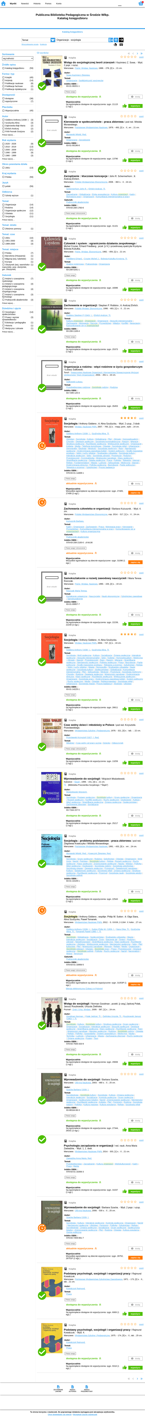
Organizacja (71, 140)
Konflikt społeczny (93, 800)
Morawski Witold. (76, 134)
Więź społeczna (73, 802)
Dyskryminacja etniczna (77, 465)
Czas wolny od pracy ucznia (88, 743)
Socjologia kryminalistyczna (107, 441)
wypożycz (135, 106)
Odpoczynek (117, 743)
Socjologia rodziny (103, 866)
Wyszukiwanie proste (30, 44)
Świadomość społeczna (85, 870)
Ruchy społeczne (75, 681)
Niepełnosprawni (82, 942)
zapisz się (135, 493)
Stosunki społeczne (120, 1026)
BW (102, 3)
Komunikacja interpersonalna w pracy (113, 196)
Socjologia (80, 439)
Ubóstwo (70, 439)
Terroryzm (78, 953)
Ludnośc (80, 1036)
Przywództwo (105, 323)
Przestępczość (73, 458)
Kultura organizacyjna (90, 531)
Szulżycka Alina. (100, 433)
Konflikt (124, 323)
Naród (75, 861)
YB (107, 3)
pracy (101, 949)
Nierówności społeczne (87, 662)
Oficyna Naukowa (83, 1082)
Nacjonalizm (133, 951)
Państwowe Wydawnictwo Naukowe (91, 127)
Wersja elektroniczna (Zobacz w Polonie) (84, 988)
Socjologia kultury (127, 453)
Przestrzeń (109, 868)
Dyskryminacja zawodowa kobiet (92, 451)
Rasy (121, 448)
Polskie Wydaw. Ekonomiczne (88, 308)
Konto (59, 3)
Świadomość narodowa (126, 868)
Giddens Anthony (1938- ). (78, 433)
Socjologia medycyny (107, 448)
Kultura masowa (90, 1104)
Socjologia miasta (87, 684)
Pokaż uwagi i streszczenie (75, 213)
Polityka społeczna (97, 465)
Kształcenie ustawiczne (76, 596)
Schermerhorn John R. (76, 189)
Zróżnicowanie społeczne (105, 864)
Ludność (102, 463)
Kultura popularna (108, 1104)
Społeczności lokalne (88, 1100)
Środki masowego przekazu (89, 665)
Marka (76, 1166)
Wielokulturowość (123, 1164)
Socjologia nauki (116, 873)
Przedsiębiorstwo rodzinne (78, 387)
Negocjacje (135, 323)
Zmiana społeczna (122, 655)
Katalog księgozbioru (72, 32)
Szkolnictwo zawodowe (131, 596)
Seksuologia (113, 463)
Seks (89, 455)
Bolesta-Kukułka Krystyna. (114, 259)
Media (77, 446)
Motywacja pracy (73, 196)
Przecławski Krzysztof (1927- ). (82, 737)
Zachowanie (71, 323)
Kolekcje (43, 44)
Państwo (84, 861)
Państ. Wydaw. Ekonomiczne (88, 252)
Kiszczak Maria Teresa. (76, 591)
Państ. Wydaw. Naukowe (86, 68)
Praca (109, 460)
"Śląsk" (77, 782)
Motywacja (84, 323)
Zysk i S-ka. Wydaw (81, 1009)
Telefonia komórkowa (91, 446)
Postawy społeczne (86, 797)
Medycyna (125, 463)
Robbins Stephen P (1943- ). (79, 315)
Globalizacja (84, 194)
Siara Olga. (123, 929)
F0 (119, 3)
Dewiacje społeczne (85, 441)
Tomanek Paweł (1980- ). (88, 931)
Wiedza (129, 864)
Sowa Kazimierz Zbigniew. (78, 75)
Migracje (134, 441)
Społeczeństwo (102, 669)
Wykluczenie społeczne (118, 444)
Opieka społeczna (97, 460)
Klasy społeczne (125, 458)
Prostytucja (116, 455)
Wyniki (13, 3)
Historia (37, 3)
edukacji (75, 949)
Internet (136, 460)
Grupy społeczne (122, 797)
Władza (116, 323)
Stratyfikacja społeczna (76, 460)
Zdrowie (117, 439)
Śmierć (122, 939)
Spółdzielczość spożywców (91, 80)
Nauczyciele (94, 596)
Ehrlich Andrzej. (97, 189)
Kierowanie (127, 527)
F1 (124, 3)
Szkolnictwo (91, 467)
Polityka (117, 460)
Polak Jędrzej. (93, 1016)
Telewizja (127, 460)
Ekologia (82, 448)
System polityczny (116, 451)
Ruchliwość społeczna (96, 444)
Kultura (119, 194)
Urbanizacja (133, 446)
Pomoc (48, 3)
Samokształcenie (75, 599)
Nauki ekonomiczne (111, 596)
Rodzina (114, 387)
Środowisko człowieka (107, 453)
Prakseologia (91, 264)
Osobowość (126, 800)
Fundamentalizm (81, 463)
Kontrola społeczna (107, 1097)
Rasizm (125, 441)
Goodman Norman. (75, 1016)
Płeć (110, 439)
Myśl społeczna (84, 655)
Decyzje (94, 323)
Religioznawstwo (108, 681)
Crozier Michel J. (92, 259)
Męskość (92, 448)
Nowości (25, 3)
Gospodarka (89, 1033)
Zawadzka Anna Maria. (79, 1158)
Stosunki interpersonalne (121, 321)
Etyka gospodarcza (100, 194)
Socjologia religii (119, 446)
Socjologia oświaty (74, 868)
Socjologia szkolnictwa (123, 866)
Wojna (69, 953)
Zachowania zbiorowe (76, 804)
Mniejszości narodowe (106, 458)
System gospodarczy (106, 1033)
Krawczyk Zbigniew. (99, 853)
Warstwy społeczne (98, 1031)
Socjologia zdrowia (101, 455)
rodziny (100, 387)
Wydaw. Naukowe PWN (86, 427)
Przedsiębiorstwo (74, 1164)
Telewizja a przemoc (75, 467)
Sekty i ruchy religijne (86, 453)
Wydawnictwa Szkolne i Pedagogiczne (92, 730)
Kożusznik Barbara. (75, 521)
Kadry (132, 194)
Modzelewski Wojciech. (76, 792)
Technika (70, 1036)
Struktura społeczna (75, 444)
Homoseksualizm (130, 439)
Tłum (96, 1038)
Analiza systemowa (75, 264)
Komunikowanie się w (82, 325)
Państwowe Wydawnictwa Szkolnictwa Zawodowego (98, 1279)
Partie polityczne (127, 465)
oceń (141, 57)
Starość (135, 463)
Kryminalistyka (87, 458)
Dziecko (106, 743)
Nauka (121, 864)
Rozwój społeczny (75, 800)
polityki (85, 951)
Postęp (89, 1038)
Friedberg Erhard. (74, 259)
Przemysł (103, 873)
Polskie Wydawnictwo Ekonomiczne (91, 182)
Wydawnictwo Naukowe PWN (88, 922)
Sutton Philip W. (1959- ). (103, 929)
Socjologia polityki (74, 875)
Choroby (70, 441)
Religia (69, 463)
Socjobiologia (72, 1095)
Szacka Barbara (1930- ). (77, 1089)
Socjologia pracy (86, 679)
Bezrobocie (113, 465)
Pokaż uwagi (70, 92)
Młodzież (70, 743)
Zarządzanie (84, 140)
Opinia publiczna (73, 1232)
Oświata (106, 446)
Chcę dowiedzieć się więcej (59, 1414)
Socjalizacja (106, 655)
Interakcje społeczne (75, 455)
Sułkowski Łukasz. (74, 382)
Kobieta (69, 446)
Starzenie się (111, 939)
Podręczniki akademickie (77, 202)
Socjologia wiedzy (134, 873)
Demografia (71, 448)
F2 (131, 3)
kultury (105, 797)
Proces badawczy (107, 467)
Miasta (94, 463)
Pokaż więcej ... (8, 135)
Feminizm (117, 1102)
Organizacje (71, 80)
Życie (101, 939)
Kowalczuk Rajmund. (75, 1288)
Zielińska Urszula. (112, 1016)
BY (113, 3)
